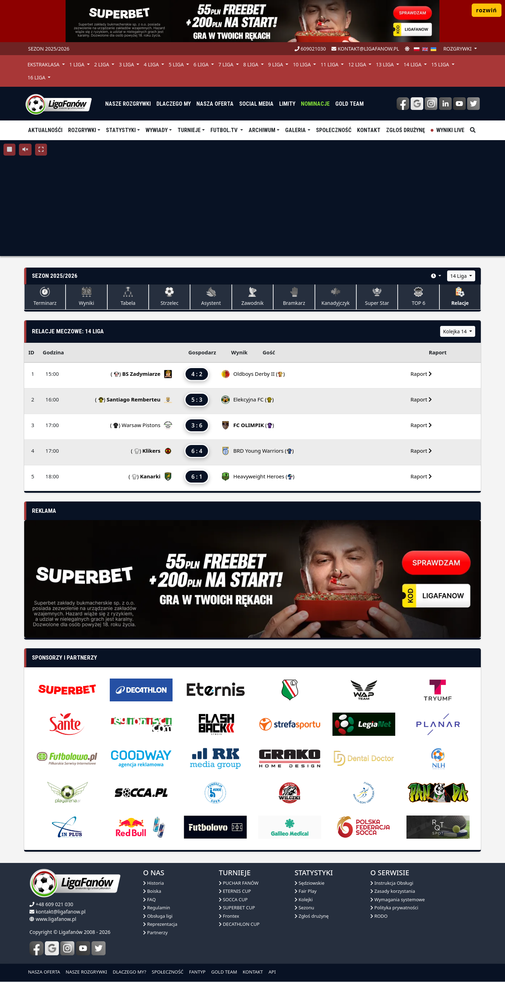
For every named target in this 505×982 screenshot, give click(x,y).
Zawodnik (252, 296)
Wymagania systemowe (397, 899)
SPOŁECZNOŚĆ (167, 972)
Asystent (211, 296)
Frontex (229, 916)
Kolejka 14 (455, 331)
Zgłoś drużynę (405, 130)
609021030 (310, 48)
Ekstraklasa (44, 64)
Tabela (128, 296)
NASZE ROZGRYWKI (86, 972)
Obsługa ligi (158, 916)
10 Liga (302, 64)
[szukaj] (472, 130)
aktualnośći (45, 130)
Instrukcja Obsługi (391, 883)
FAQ (149, 899)
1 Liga (77, 64)
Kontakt (369, 130)
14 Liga (413, 64)
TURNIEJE (189, 130)
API (272, 972)
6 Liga (202, 64)
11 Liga (330, 64)
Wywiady (157, 130)
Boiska (152, 891)
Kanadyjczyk (336, 296)
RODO (379, 916)
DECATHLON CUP (239, 924)
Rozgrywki (82, 130)
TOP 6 (418, 296)
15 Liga (441, 64)
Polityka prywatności (394, 907)
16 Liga (37, 77)
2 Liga (102, 64)
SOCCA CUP (233, 899)
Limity (287, 103)
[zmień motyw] (407, 48)
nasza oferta (215, 103)
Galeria (295, 130)
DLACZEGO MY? (129, 972)
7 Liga (226, 64)
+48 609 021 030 (54, 904)
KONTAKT (253, 972)
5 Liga (177, 64)
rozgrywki (458, 48)
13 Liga (385, 64)
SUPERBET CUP (237, 907)
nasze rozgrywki (128, 103)
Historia (153, 883)
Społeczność (333, 130)
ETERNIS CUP (235, 891)
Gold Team (349, 103)
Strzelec (170, 296)
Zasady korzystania (392, 891)
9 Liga (276, 64)
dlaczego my (173, 103)
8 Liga (251, 64)
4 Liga (152, 64)
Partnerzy (155, 932)
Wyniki (86, 296)
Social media (256, 103)
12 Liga (358, 64)
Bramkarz (294, 296)
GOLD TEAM (224, 972)
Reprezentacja (160, 924)
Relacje (460, 296)
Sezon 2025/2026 (48, 48)
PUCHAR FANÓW (238, 883)
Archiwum (262, 130)
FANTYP (197, 972)
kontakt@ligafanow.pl (365, 48)
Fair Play (306, 891)
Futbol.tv (224, 130)
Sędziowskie (309, 883)
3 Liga (127, 64)
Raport (421, 373)
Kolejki (304, 899)
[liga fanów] (58, 103)
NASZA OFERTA (44, 972)
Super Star (377, 296)
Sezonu (304, 907)
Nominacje (315, 103)
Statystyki (121, 130)
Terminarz (44, 296)
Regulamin (156, 907)
